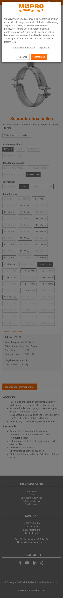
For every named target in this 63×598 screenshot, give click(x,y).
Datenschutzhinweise (24, 47)
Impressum (44, 47)
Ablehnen (23, 57)
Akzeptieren (39, 57)
